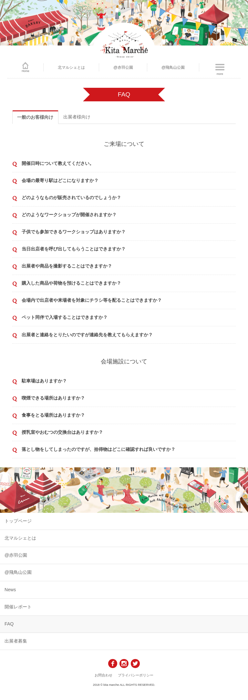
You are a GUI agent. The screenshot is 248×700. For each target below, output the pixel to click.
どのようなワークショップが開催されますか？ (69, 214)
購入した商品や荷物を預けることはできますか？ (71, 283)
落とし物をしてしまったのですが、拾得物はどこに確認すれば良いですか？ (98, 449)
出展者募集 (16, 641)
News (10, 589)
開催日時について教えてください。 (58, 163)
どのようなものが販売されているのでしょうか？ (71, 197)
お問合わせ (103, 675)
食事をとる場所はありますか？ (53, 415)
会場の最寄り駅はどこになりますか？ (60, 180)
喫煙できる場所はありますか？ (53, 398)
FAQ (9, 623)
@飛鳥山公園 (173, 67)
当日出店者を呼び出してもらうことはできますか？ (74, 248)
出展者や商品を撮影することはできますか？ (67, 266)
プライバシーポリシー (135, 675)
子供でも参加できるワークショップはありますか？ (74, 231)
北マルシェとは (71, 67)
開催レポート (18, 606)
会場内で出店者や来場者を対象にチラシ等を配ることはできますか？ (92, 300)
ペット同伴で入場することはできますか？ (65, 317)
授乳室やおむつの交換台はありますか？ (62, 432)
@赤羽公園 (123, 67)
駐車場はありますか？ (44, 380)
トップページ (18, 520)
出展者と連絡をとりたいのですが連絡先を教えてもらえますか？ (87, 334)
